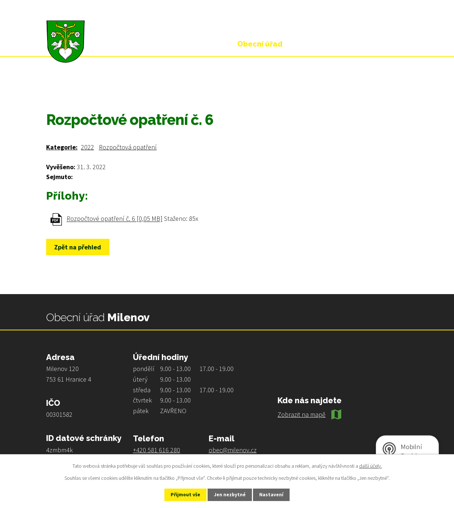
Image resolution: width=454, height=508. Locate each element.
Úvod (53, 89)
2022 (87, 147)
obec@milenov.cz (233, 450)
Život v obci (325, 44)
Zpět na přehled (79, 247)
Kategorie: (62, 147)
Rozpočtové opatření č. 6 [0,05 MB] (115, 219)
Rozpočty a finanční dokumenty (159, 89)
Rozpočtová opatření (128, 147)
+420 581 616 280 (156, 450)
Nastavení (275, 494)
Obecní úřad (88, 89)
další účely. (370, 465)
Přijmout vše (182, 494)
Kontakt (382, 44)
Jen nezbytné (230, 494)
